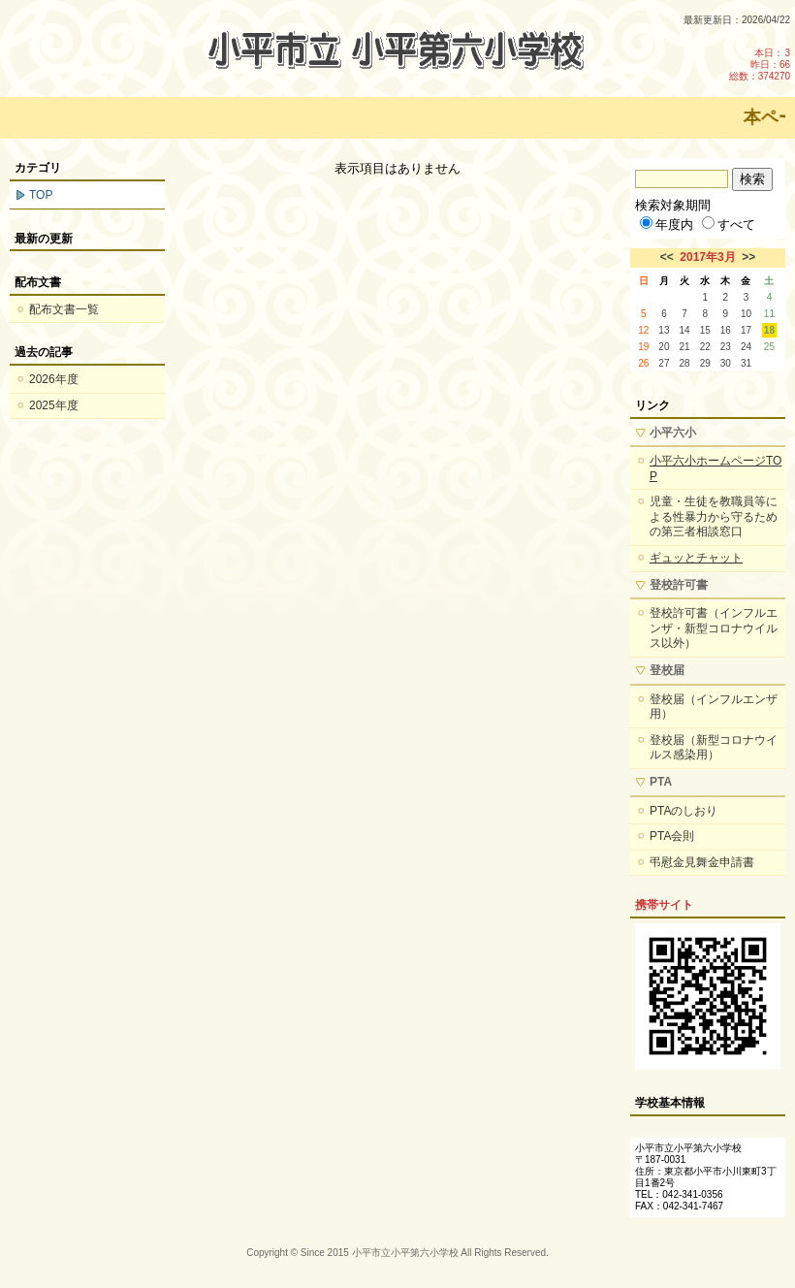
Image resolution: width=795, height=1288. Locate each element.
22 (705, 346)
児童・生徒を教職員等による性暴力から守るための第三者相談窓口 (714, 516)
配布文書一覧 (64, 309)
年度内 (666, 224)
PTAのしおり (683, 811)
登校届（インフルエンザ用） (714, 707)
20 (663, 346)
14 (685, 330)
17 (746, 330)
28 (685, 363)
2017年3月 (707, 257)
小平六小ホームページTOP (715, 468)
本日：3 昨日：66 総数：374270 (759, 64)
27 (663, 363)
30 (725, 363)
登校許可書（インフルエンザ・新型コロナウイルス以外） (714, 628)
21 (685, 346)
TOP (40, 195)
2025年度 (54, 405)
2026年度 (54, 379)
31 (746, 363)
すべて (728, 224)
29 (705, 363)
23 (725, 346)
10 (746, 313)
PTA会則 (672, 836)
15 (705, 330)
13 (663, 330)
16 (725, 330)
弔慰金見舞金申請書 (702, 862)
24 (746, 346)
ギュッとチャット (696, 557)
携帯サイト (664, 905)
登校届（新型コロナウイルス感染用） (714, 747)
